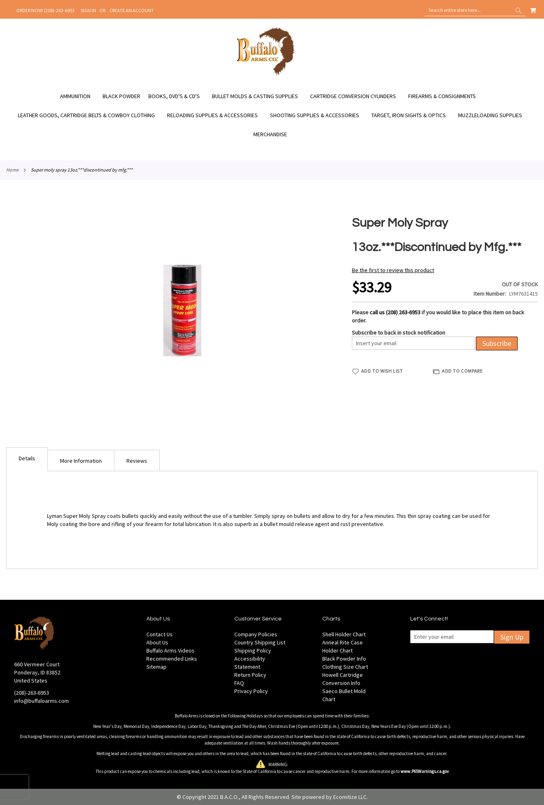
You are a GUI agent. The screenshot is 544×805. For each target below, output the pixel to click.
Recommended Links (171, 658)
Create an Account (131, 10)
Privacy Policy (251, 691)
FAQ (239, 683)
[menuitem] (79, 96)
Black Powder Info (344, 658)
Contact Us (159, 634)
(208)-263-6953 (31, 692)
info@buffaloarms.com (41, 700)
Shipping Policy (252, 650)
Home (12, 170)
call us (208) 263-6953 (395, 312)
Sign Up (511, 637)
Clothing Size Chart (345, 666)
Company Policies (255, 634)
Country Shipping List (259, 642)
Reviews (136, 460)
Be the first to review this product (393, 270)
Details (27, 458)
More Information (81, 460)
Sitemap (156, 666)
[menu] (272, 115)
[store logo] (266, 74)
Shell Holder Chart (344, 634)
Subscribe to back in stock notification (398, 332)
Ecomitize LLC (349, 797)
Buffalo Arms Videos (170, 650)
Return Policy (250, 674)
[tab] (27, 459)
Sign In (88, 10)
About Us (157, 642)
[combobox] (475, 10)
